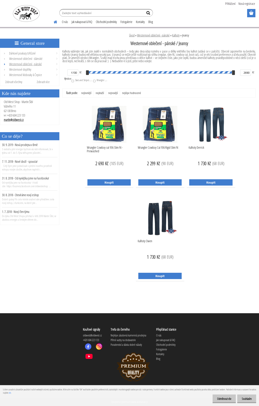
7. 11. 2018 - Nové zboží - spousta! (19, 161)
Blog (150, 22)
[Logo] (25, 13)
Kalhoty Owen (145, 241)
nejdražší (100, 93)
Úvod (132, 35)
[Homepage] (53, 21)
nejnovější (113, 93)
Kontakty (140, 22)
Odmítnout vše (224, 399)
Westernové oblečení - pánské (153, 35)
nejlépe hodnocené (131, 93)
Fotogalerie (126, 22)
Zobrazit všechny (13, 82)
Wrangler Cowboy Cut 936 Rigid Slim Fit (158, 148)
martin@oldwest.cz (14, 120)
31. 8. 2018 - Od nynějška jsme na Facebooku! (25, 178)
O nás (65, 22)
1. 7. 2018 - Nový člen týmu (15, 211)
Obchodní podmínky (106, 22)
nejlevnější (86, 93)
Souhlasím (247, 399)
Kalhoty (176, 35)
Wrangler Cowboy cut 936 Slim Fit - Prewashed (105, 149)
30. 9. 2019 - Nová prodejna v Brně (20, 145)
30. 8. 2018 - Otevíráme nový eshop (20, 195)
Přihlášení (230, 3)
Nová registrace (246, 3)
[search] (149, 14)
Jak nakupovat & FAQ (82, 22)
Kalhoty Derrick (196, 148)
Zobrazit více (43, 82)
